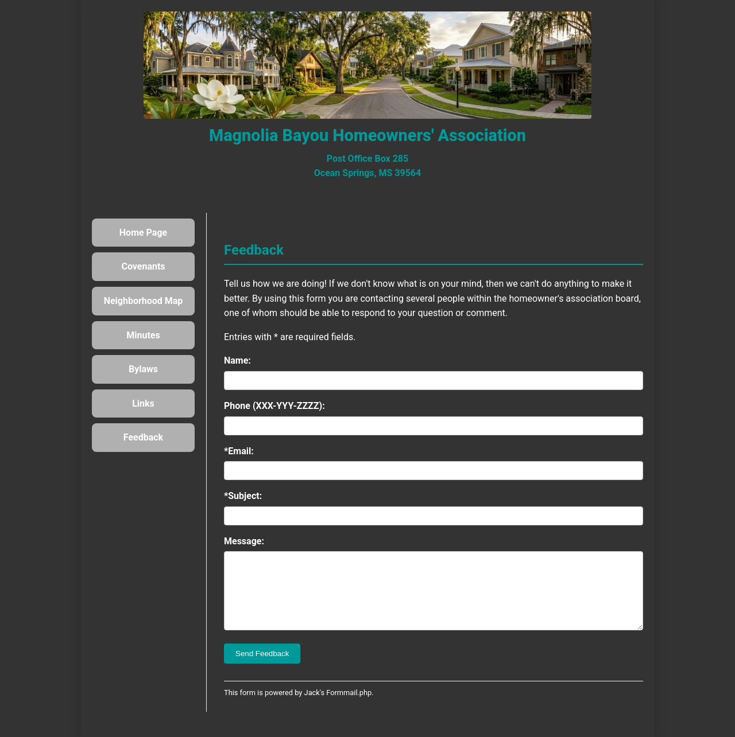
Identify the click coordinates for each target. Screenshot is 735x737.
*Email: (239, 451)
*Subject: (243, 495)
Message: (244, 541)
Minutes (143, 335)
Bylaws (143, 369)
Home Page (143, 232)
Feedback (143, 437)
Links (143, 403)
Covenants (143, 266)
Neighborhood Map (143, 300)
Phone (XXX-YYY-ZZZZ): (274, 405)
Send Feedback (262, 667)
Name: (237, 360)
